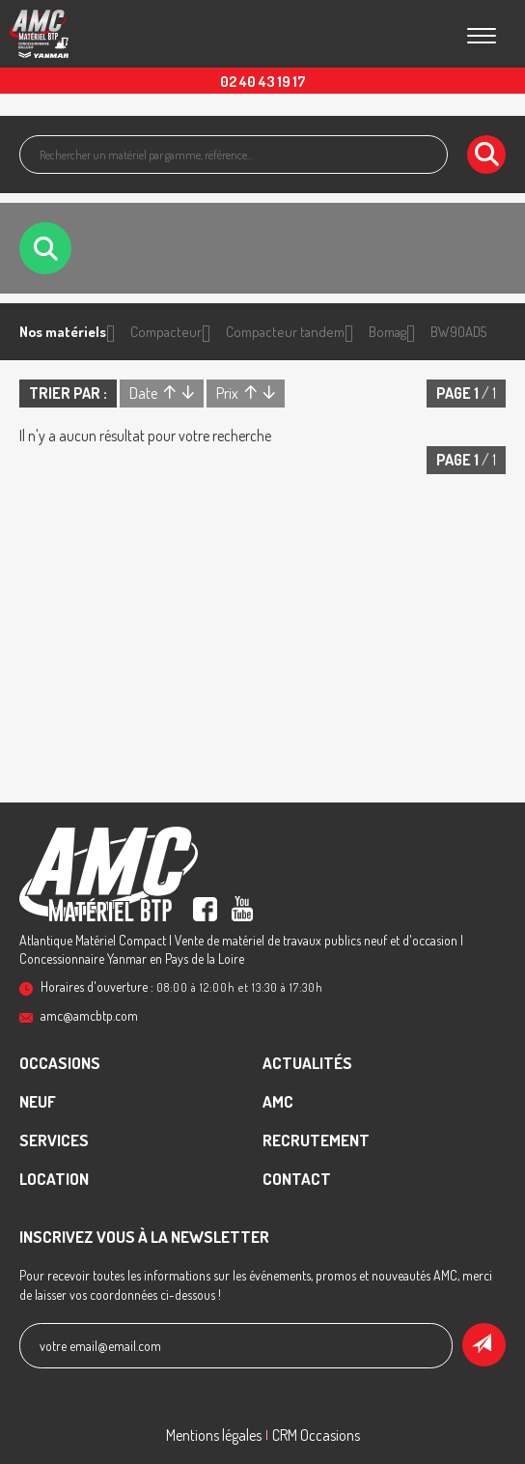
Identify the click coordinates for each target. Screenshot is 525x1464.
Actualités (307, 1063)
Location (54, 1178)
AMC (277, 1101)
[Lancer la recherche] (486, 154)
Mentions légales (214, 1435)
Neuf (37, 1101)
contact (296, 1178)
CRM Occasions (316, 1435)
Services (54, 1140)
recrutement (316, 1140)
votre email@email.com (100, 1345)
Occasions (59, 1063)
